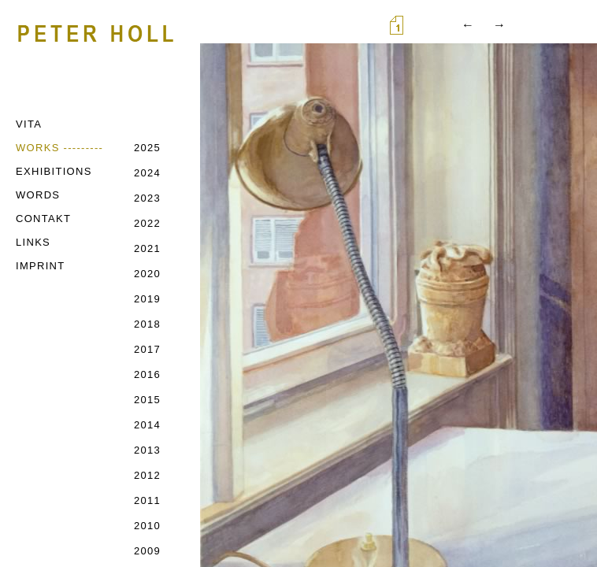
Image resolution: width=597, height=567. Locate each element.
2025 (147, 148)
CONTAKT (43, 218)
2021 (147, 248)
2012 (147, 475)
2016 (147, 374)
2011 (147, 500)
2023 (147, 198)
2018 (147, 324)
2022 (147, 223)
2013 (147, 450)
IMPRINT (40, 266)
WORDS (38, 195)
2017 (147, 349)
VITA (29, 124)
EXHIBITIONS (54, 171)
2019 (147, 299)
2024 (147, 173)
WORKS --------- (59, 148)
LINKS (33, 242)
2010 (147, 526)
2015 (147, 400)
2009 (147, 551)
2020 (147, 274)
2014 (147, 425)
